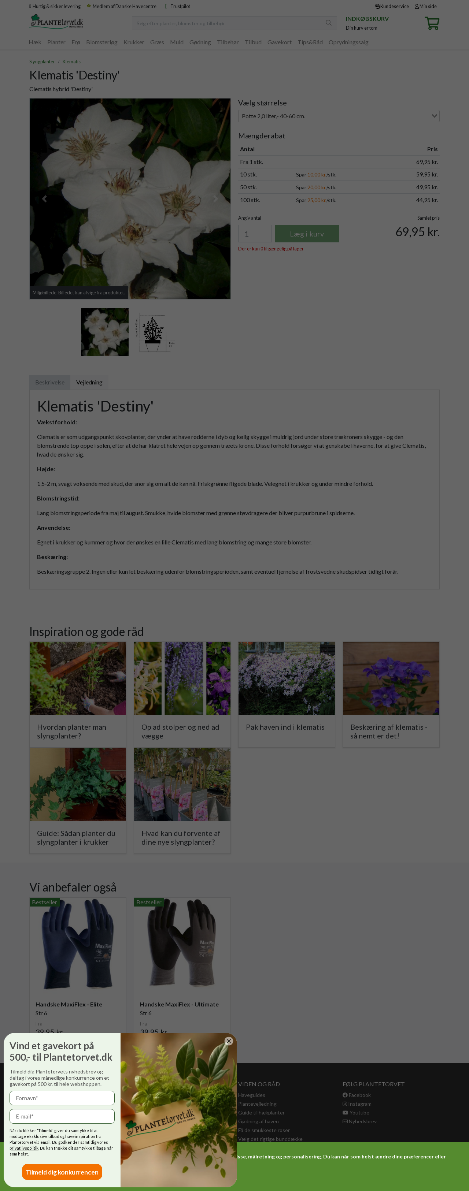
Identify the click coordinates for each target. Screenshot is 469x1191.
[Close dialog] (59, 1041)
